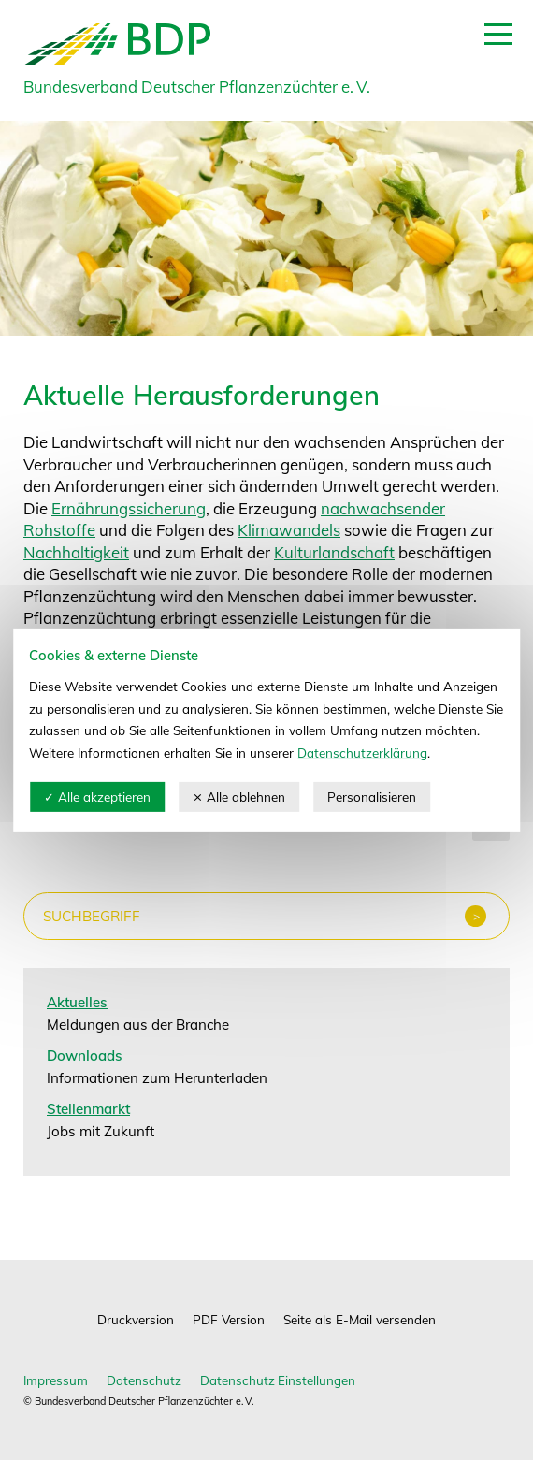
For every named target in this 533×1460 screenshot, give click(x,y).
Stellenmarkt (88, 1109)
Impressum (55, 1380)
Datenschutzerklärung (362, 752)
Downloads (84, 1055)
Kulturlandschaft (334, 552)
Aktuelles (77, 1002)
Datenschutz (144, 1380)
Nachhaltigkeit (76, 552)
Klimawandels (289, 530)
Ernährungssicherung (128, 508)
